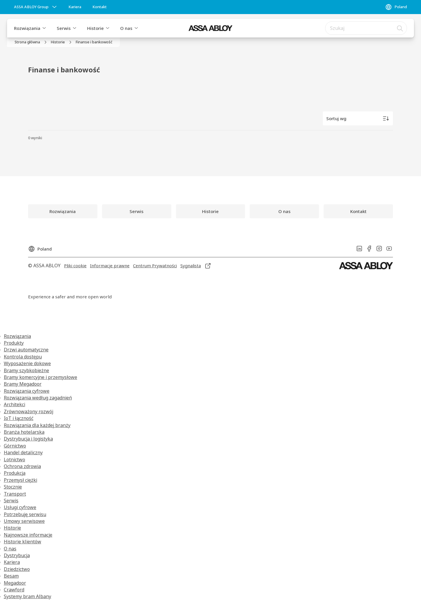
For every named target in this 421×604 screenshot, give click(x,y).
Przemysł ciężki (20, 480)
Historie (95, 28)
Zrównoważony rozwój (28, 411)
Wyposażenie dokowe (27, 363)
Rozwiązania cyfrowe (26, 391)
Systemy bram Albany (27, 596)
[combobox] (366, 28)
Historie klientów (22, 541)
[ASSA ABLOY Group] (36, 7)
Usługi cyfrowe (20, 507)
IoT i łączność (18, 418)
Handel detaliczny (23, 452)
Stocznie (13, 487)
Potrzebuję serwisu (25, 514)
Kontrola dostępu (23, 356)
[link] (75, 7)
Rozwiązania (27, 28)
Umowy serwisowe (24, 521)
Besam (11, 576)
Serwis (64, 28)
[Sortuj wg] (358, 118)
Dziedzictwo (17, 569)
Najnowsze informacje (28, 535)
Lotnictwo (14, 459)
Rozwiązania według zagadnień (38, 397)
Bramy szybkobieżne (26, 370)
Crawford (14, 589)
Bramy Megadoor (23, 384)
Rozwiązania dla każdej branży (37, 425)
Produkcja (14, 473)
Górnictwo (15, 446)
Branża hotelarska (24, 432)
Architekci (14, 404)
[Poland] (396, 7)
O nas (126, 28)
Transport (15, 494)
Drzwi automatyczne (26, 349)
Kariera (12, 562)
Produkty (14, 343)
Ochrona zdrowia (22, 466)
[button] (44, 28)
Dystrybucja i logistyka (28, 438)
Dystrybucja (17, 555)
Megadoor (15, 583)
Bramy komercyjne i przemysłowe (40, 377)
